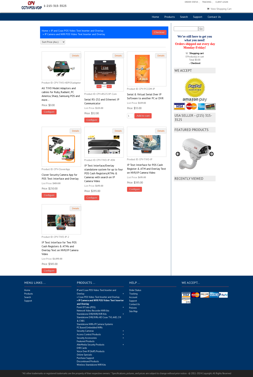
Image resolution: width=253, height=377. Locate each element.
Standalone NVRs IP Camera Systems (95, 324)
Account (133, 297)
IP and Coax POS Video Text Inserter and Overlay (77, 30)
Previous (178, 154)
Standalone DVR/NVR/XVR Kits (92, 313)
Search (184, 17)
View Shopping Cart (219, 8)
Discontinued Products (88, 361)
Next (211, 154)
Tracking (206, 2)
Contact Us (214, 17)
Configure (49, 112)
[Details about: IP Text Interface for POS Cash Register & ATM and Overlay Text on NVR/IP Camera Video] (161, 131)
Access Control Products (89, 334)
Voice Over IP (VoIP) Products (91, 351)
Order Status (191, 2)
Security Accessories (87, 337)
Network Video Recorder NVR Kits (93, 310)
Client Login (221, 2)
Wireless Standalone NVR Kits (91, 364)
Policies (133, 307)
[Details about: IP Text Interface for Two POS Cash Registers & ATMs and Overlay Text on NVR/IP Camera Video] (75, 208)
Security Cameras (85, 330)
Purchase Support (85, 358)
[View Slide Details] (195, 155)
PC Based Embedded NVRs (90, 327)
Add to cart (143, 115)
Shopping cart (196, 53)
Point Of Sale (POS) (86, 307)
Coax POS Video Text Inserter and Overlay (98, 297)
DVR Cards (82, 348)
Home (155, 17)
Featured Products (86, 341)
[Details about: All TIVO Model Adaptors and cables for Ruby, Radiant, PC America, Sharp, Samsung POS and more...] (75, 55)
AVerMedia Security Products (90, 344)
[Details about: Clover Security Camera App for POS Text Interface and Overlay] (75, 131)
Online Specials (84, 354)
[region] (195, 155)
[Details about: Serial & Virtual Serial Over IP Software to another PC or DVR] (161, 55)
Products (169, 17)
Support (197, 17)
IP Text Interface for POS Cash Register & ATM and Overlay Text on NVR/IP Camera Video (146, 168)
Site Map (133, 311)
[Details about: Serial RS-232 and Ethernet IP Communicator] (118, 55)
